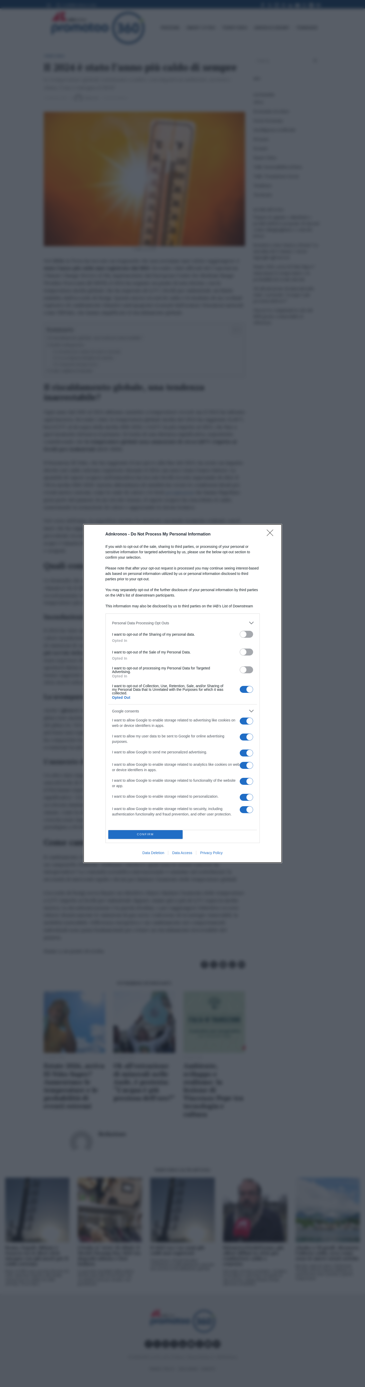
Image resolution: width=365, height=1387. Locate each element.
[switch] (246, 634)
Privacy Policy (211, 853)
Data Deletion (153, 853)
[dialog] (183, 693)
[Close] (272, 534)
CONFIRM (145, 835)
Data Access (182, 853)
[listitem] (182, 623)
